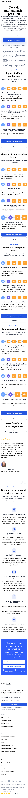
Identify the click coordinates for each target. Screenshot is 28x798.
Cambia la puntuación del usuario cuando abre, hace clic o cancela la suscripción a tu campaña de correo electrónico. (13, 116)
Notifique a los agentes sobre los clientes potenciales (14, 286)
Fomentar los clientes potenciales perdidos (14, 206)
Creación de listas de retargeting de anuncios (14, 381)
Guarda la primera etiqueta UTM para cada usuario (13, 346)
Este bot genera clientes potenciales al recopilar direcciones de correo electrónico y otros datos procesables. (13, 226)
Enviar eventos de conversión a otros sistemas (14, 400)
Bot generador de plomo (14, 222)
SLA (17, 789)
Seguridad (15, 787)
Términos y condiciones (7, 787)
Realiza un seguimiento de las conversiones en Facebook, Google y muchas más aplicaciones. (13, 405)
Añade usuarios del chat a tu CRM (14, 302)
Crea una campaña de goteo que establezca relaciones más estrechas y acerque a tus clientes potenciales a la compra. (13, 192)
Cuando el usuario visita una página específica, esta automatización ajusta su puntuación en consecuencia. (12, 98)
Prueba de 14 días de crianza (14, 174)
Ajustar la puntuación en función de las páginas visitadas (14, 93)
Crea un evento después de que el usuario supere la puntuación (14, 130)
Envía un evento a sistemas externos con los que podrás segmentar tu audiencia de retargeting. (13, 386)
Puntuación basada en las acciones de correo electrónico (14, 112)
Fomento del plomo (14, 188)
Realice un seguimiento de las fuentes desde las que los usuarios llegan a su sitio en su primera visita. (13, 351)
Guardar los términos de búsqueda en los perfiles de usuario (14, 364)
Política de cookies (11, 789)
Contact (3, 775)
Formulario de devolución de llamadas (14, 267)
